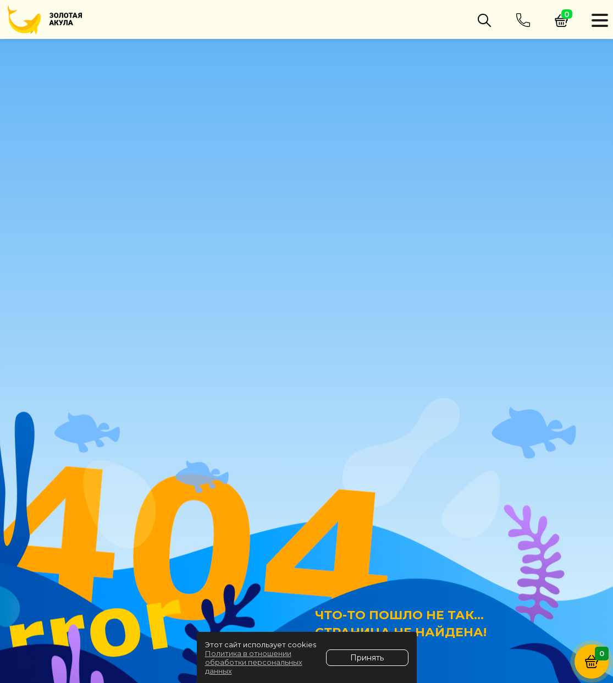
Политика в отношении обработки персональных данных (253, 662)
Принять (367, 658)
